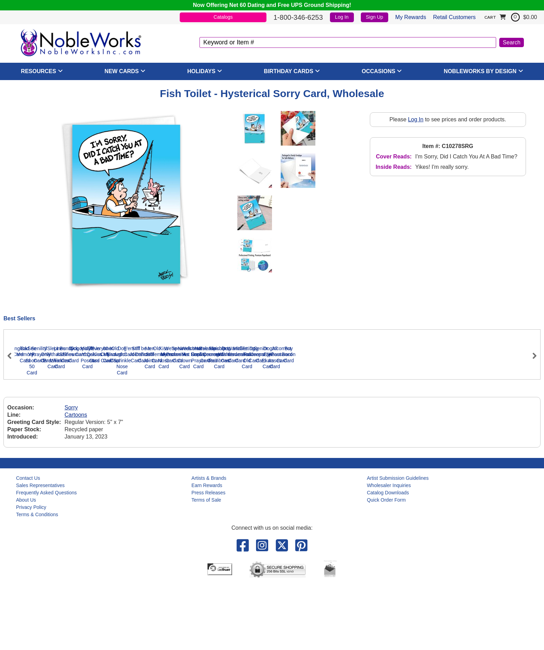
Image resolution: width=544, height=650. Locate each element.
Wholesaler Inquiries (389, 551)
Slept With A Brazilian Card (396, 432)
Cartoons (76, 481)
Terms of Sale (206, 565)
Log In (342, 17)
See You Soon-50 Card (188, 432)
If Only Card (327, 432)
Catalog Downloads (388, 558)
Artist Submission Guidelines (397, 543)
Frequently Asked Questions (46, 558)
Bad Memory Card (118, 432)
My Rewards (410, 17)
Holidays (201, 71)
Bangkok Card (49, 432)
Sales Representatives (40, 551)
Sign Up (374, 17)
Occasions (379, 71)
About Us (26, 565)
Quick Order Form (386, 565)
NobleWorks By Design (480, 71)
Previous (12, 385)
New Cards (121, 71)
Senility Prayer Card (257, 432)
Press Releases (209, 558)
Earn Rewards (207, 551)
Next (531, 385)
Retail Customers (454, 17)
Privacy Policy (31, 572)
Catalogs (223, 17)
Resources (38, 71)
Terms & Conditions (37, 580)
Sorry (71, 473)
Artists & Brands (209, 543)
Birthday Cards (288, 71)
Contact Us (28, 543)
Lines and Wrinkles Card (465, 432)
